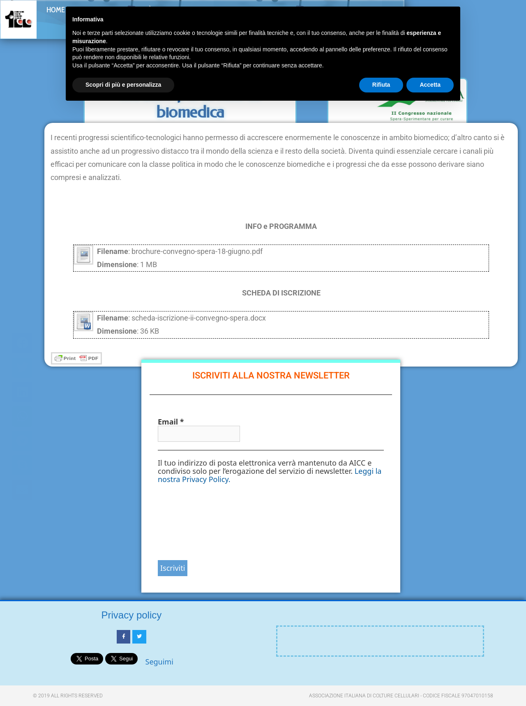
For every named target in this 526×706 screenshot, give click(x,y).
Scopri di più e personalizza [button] (123, 84)
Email (171, 422)
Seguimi (159, 662)
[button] (506, 17)
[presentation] (191, 521)
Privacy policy (132, 615)
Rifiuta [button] (381, 84)
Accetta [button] (430, 84)
